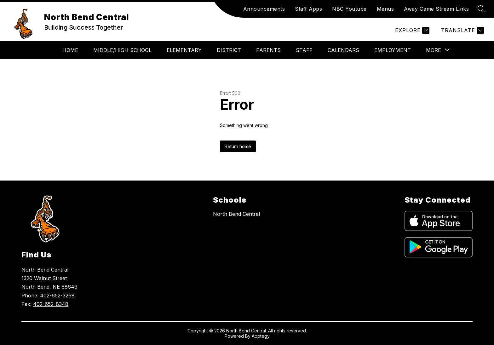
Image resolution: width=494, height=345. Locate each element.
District (229, 50)
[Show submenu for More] (433, 50)
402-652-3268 (57, 295)
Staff (304, 50)
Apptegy (261, 336)
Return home (238, 146)
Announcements (264, 9)
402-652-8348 (50, 304)
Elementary (184, 50)
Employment (392, 50)
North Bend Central (236, 214)
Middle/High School (122, 50)
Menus (385, 9)
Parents (268, 50)
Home (70, 50)
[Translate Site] (461, 30)
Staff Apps (308, 9)
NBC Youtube (349, 9)
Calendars (343, 50)
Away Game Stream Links (436, 9)
